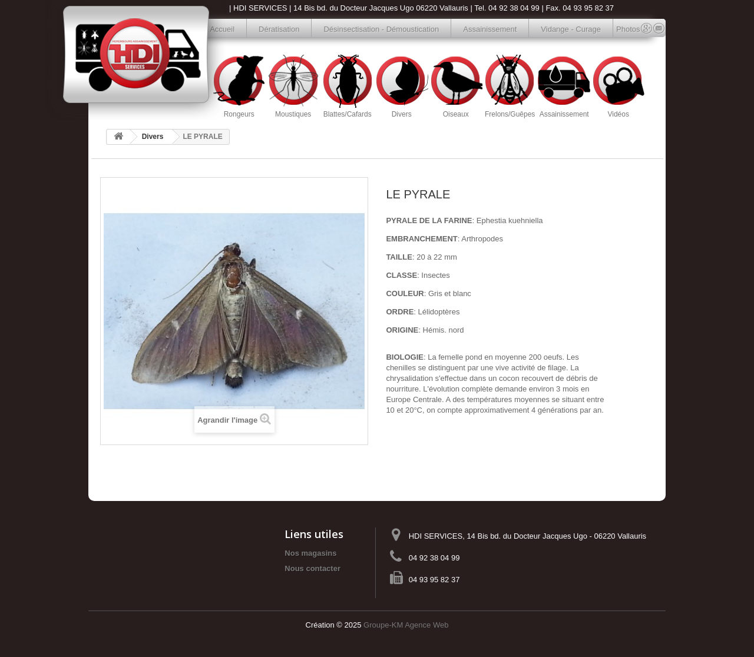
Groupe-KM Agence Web (405, 624)
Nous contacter (312, 568)
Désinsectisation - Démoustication (381, 29)
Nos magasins (310, 553)
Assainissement (490, 29)
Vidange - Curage (571, 29)
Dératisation (279, 29)
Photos (622, 29)
